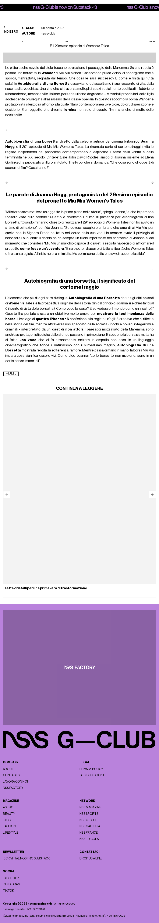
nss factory (13, 788)
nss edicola (89, 839)
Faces (7, 820)
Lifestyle (10, 832)
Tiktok (8, 890)
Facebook (11, 878)
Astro (8, 807)
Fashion (9, 826)
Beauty (9, 813)
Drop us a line (91, 858)
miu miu (11, 373)
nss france (89, 832)
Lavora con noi (15, 781)
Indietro (10, 29)
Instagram (11, 884)
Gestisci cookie (92, 775)
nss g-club (48, 33)
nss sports (89, 813)
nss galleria (90, 826)
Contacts (11, 775)
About (8, 769)
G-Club (28, 28)
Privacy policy (91, 769)
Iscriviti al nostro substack (26, 858)
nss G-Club (89, 820)
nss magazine (90, 807)
